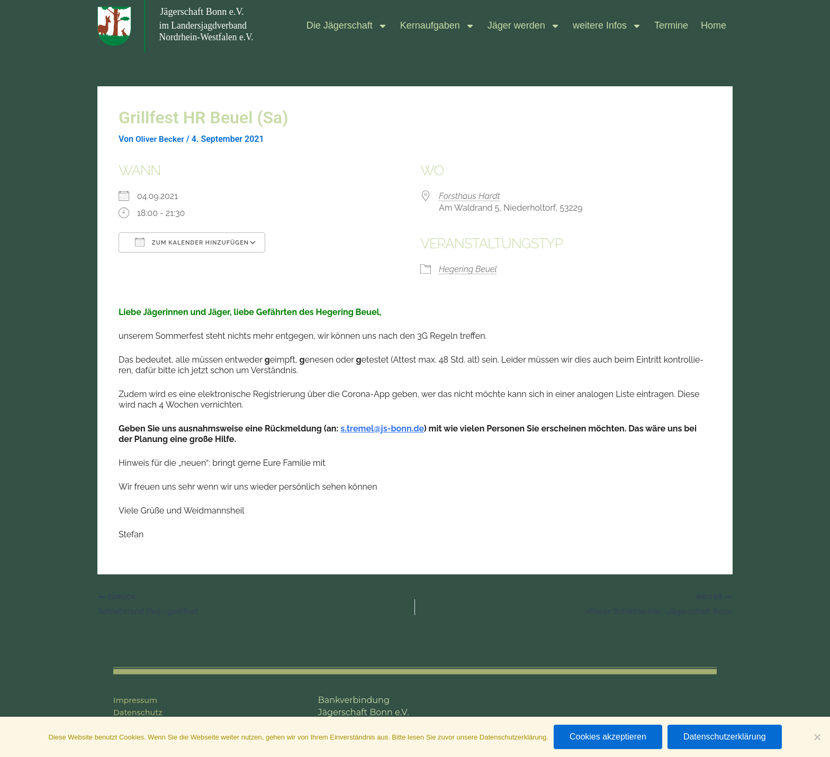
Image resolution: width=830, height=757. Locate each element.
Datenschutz (140, 712)
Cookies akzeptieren (608, 736)
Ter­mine (671, 25)
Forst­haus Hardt (469, 196)
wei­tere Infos (607, 26)
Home (713, 25)
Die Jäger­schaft (346, 26)
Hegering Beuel (468, 269)
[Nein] (816, 737)
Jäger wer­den (524, 26)
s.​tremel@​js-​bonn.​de (381, 428)
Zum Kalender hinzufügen (192, 242)
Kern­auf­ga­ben (437, 26)
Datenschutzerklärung (724, 736)
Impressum (138, 700)
